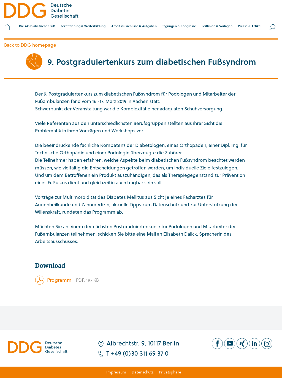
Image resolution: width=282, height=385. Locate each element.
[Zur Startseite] (41, 11)
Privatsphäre (170, 372)
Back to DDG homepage (30, 44)
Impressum (116, 372)
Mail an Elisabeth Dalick (172, 233)
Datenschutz (142, 372)
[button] (37, 27)
